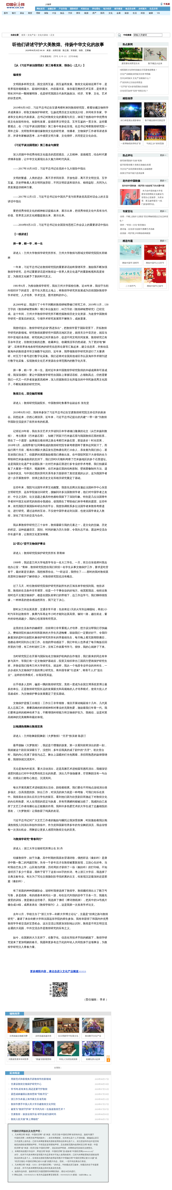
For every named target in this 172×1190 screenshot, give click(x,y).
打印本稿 (73, 56)
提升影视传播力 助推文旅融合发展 (135, 165)
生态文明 (153, 9)
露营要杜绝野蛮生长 (131, 63)
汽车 (70, 13)
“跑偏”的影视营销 (43, 1059)
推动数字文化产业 (93, 1036)
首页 (23, 35)
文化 (111, 13)
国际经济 (74, 9)
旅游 (127, 13)
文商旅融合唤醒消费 (18, 1036)
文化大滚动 (43, 35)
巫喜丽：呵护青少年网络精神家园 (135, 233)
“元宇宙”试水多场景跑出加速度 (134, 86)
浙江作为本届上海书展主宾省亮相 (28, 1099)
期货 (30, 13)
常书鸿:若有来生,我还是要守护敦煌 (29, 1089)
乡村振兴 (142, 9)
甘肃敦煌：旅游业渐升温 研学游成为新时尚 (33, 1114)
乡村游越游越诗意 (43, 1036)
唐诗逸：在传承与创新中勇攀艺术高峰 (137, 229)
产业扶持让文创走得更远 (131, 82)
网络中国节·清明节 (130, 263)
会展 (119, 13)
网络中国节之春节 (155, 286)
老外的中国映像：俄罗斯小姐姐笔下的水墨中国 (143, 186)
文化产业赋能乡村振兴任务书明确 (135, 74)
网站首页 (41, 9)
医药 (102, 13)
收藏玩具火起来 (93, 1059)
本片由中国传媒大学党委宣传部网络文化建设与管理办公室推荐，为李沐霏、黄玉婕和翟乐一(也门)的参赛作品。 (152, 197)
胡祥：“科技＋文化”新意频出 (133, 225)
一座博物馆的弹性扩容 (131, 143)
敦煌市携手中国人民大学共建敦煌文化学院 (33, 1104)
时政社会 (85, 9)
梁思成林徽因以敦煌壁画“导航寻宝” (29, 1094)
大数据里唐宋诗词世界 (18, 1059)
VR (158, 13)
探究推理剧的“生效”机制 (131, 160)
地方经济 (107, 9)
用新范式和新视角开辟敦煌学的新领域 (31, 1079)
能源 (86, 13)
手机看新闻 (46, 56)
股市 (6, 13)
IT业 (54, 13)
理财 (38, 13)
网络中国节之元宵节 (155, 263)
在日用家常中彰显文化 (68, 1036)
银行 (14, 13)
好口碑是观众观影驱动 (131, 120)
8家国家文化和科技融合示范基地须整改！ (138, 70)
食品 (62, 13)
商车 (78, 13)
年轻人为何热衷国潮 (68, 1059)
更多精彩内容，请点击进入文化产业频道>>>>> (58, 971)
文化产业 (32, 35)
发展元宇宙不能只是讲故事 (132, 173)
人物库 (48, 4)
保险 (46, 13)
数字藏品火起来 (155, 63)
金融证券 (52, 9)
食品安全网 (130, 9)
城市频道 (118, 9)
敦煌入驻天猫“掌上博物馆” (25, 1119)
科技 (143, 13)
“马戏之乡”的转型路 (155, 143)
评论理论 (96, 9)
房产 (94, 13)
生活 (135, 13)
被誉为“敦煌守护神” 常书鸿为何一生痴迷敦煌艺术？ (38, 1109)
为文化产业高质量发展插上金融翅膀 (136, 169)
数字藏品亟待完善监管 (155, 120)
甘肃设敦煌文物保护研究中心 (26, 1084)
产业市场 (63, 9)
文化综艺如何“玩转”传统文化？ (134, 91)
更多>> (163, 155)
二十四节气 (131, 286)
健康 (151, 13)
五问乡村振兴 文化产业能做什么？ (135, 78)
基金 (22, 13)
